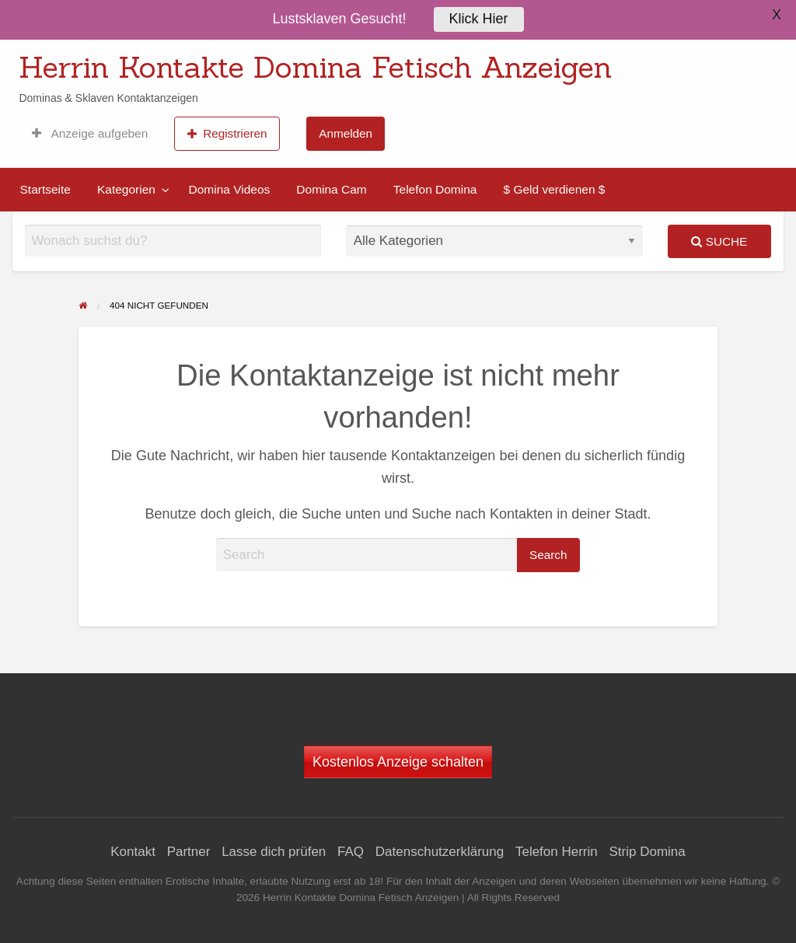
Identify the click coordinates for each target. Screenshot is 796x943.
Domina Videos (229, 189)
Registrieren (227, 134)
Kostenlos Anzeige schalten (398, 762)
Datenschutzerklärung (439, 851)
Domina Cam (331, 189)
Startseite (45, 189)
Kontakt (132, 851)
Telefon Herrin (556, 851)
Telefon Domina (435, 189)
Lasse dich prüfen (274, 851)
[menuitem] (90, 133)
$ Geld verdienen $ (554, 189)
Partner (189, 851)
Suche (719, 241)
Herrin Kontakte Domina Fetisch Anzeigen (315, 67)
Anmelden (345, 133)
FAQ (350, 851)
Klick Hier (478, 17)
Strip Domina (647, 851)
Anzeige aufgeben (90, 134)
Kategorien (126, 189)
